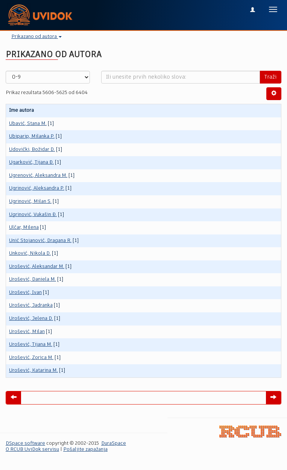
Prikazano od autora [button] (36, 36)
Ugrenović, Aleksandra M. (38, 175)
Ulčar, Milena (24, 227)
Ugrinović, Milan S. (30, 201)
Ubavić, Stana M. (28, 123)
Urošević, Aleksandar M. (36, 266)
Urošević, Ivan (25, 292)
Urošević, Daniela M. (32, 279)
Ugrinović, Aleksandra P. (36, 188)
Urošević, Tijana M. (30, 344)
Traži (270, 77)
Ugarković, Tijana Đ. (31, 162)
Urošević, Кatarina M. (33, 370)
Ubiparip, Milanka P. (32, 136)
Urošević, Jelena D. (31, 318)
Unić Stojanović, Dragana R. (40, 240)
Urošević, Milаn (27, 331)
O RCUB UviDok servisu (32, 449)
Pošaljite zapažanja (85, 449)
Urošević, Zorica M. (31, 357)
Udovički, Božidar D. (32, 149)
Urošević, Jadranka (31, 305)
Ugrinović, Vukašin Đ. (33, 214)
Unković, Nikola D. (30, 253)
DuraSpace (113, 443)
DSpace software (25, 443)
